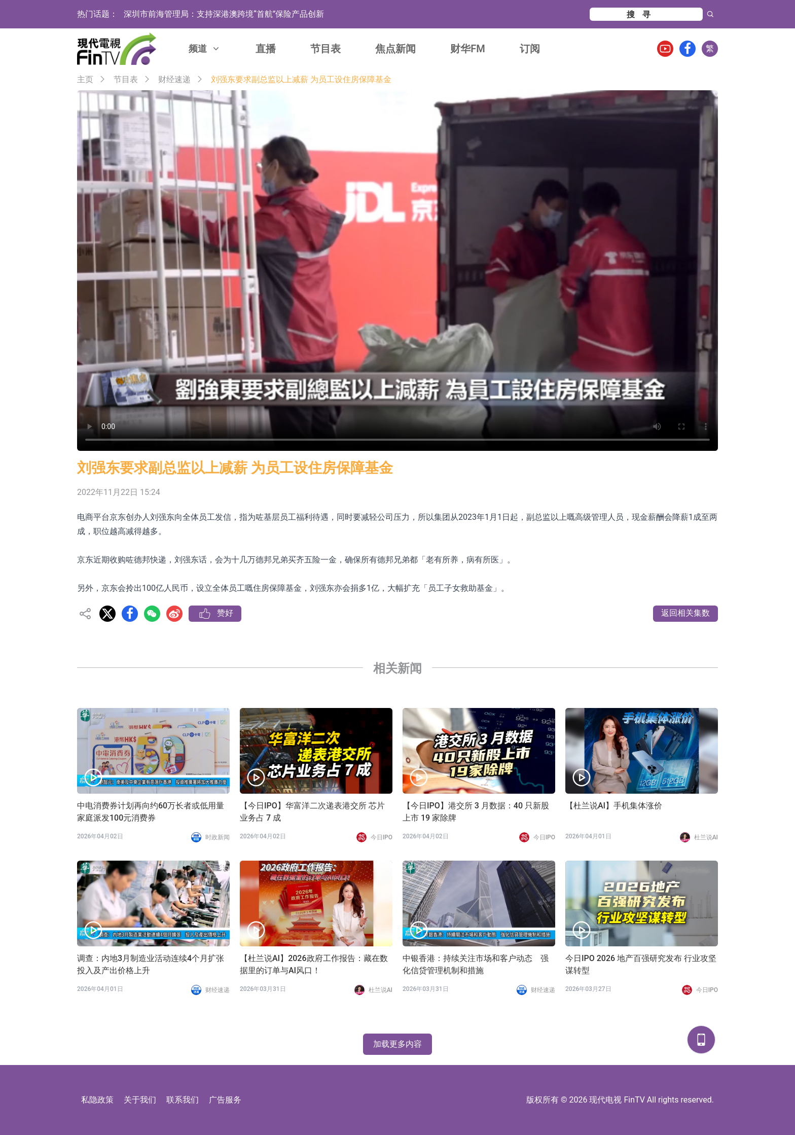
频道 (205, 48)
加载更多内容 (397, 1044)
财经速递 (174, 79)
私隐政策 (97, 1100)
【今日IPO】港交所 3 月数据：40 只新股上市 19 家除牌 (476, 812)
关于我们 (140, 1100)
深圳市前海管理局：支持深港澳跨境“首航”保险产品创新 (224, 14)
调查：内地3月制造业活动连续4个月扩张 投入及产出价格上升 (153, 964)
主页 (85, 79)
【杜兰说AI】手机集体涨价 (613, 805)
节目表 (325, 49)
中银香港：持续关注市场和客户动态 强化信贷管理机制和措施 (476, 964)
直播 (266, 49)
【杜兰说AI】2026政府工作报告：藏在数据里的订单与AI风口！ (314, 964)
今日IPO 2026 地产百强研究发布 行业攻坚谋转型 (640, 964)
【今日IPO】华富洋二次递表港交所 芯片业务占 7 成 (312, 812)
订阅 (530, 49)
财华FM (467, 49)
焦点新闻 (395, 49)
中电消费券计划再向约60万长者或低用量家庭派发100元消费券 (150, 812)
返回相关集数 (685, 613)
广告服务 (225, 1100)
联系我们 (182, 1100)
